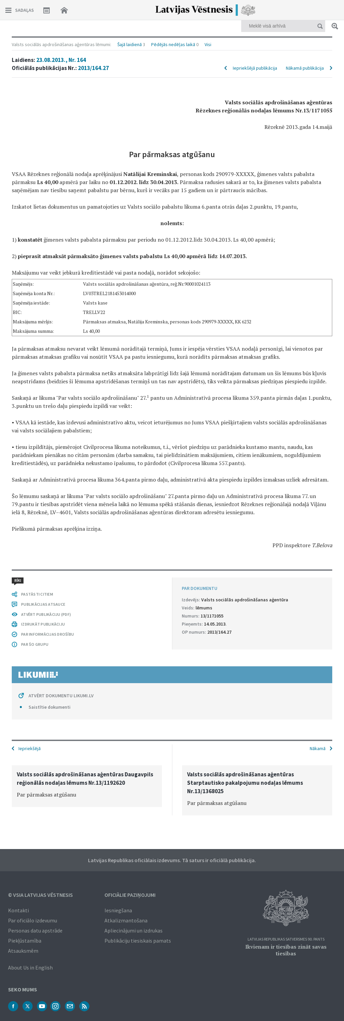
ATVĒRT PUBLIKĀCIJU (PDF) (46, 614)
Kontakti (18, 910)
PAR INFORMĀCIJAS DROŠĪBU (47, 634)
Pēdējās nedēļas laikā (173, 44)
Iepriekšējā (29, 748)
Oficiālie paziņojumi (130, 894)
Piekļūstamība (24, 940)
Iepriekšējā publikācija (255, 68)
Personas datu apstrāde (35, 930)
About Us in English (30, 967)
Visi (208, 44)
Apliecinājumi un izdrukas (133, 930)
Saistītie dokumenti (50, 707)
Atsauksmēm (23, 950)
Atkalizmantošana (125, 920)
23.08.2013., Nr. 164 (61, 60)
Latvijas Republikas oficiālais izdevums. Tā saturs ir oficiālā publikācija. (172, 860)
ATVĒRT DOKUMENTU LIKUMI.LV (61, 696)
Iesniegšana (118, 910)
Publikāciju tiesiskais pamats (137, 940)
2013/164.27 (93, 68)
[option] (87, 786)
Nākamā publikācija (305, 68)
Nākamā (318, 748)
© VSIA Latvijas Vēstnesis (40, 894)
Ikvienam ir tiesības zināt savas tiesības (286, 950)
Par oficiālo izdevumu (32, 920)
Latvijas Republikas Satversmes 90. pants (286, 939)
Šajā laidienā (129, 44)
